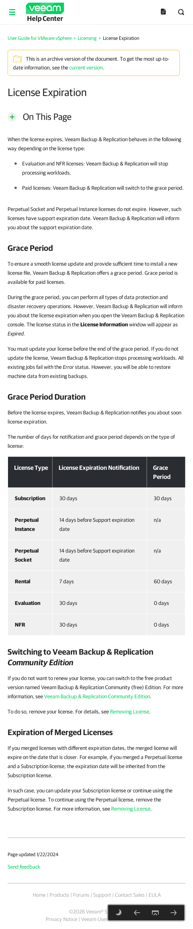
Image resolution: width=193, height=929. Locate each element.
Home (39, 895)
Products (59, 895)
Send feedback (24, 867)
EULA (154, 895)
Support (102, 895)
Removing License (129, 712)
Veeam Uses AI (97, 919)
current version (85, 68)
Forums (81, 895)
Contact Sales (130, 895)
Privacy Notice (61, 919)
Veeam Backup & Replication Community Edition (97, 696)
